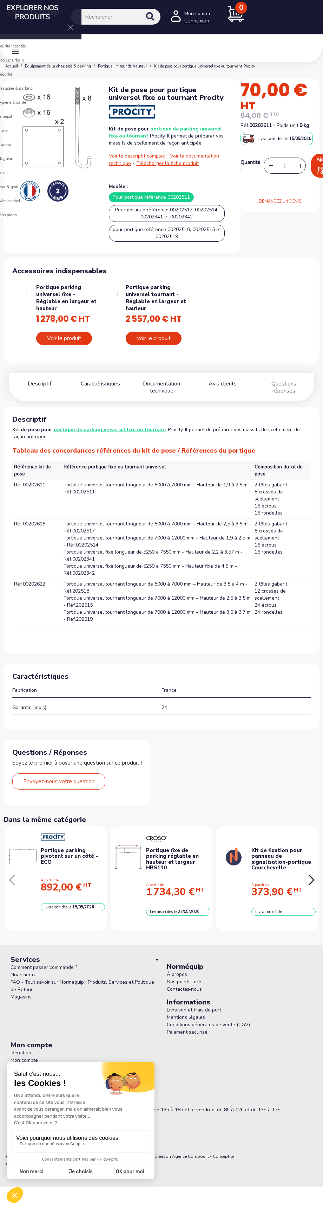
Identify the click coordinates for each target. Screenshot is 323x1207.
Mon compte (24, 1060)
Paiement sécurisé (187, 1032)
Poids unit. (288, 125)
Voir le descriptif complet (137, 156)
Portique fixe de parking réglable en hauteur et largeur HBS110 (172, 859)
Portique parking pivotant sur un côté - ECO (69, 856)
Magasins (21, 997)
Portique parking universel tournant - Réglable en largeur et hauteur (156, 298)
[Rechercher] (115, 17)
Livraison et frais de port (194, 1010)
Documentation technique (161, 387)
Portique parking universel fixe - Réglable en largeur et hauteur (66, 298)
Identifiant (22, 1052)
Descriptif (39, 384)
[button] (311, 880)
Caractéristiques (100, 384)
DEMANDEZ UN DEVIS (280, 201)
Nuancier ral (24, 974)
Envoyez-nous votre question (58, 781)
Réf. (244, 125)
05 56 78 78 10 (40, 1099)
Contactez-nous (184, 989)
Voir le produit (64, 338)
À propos (177, 974)
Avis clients (223, 384)
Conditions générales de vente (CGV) (208, 1024)
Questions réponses (283, 384)
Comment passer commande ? (44, 967)
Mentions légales (186, 1017)
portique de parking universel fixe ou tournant (110, 429)
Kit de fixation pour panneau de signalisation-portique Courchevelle (281, 859)
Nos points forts (185, 981)
